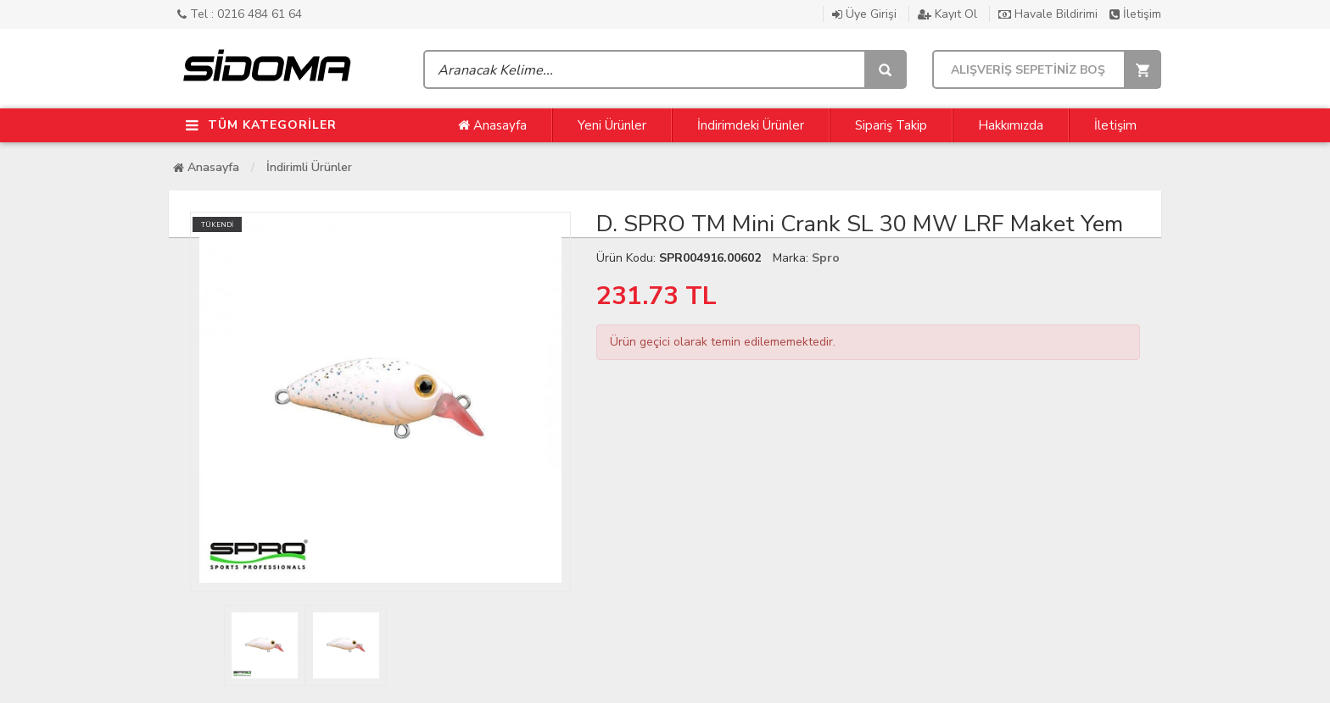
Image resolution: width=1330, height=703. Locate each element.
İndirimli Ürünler (309, 167)
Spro (826, 258)
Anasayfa (492, 125)
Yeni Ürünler (612, 125)
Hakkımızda (1010, 125)
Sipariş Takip (891, 125)
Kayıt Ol (949, 14)
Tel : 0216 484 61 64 (239, 14)
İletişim (1135, 14)
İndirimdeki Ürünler (750, 125)
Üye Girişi (866, 14)
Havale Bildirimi (1049, 14)
